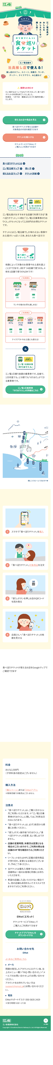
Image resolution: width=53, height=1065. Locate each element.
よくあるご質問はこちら (15, 959)
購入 (41, 531)
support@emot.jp (14, 986)
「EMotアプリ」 (31, 790)
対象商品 (33, 565)
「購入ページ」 (12, 790)
